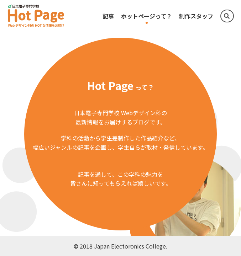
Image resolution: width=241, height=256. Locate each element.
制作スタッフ (196, 16)
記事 (108, 16)
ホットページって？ (146, 16)
